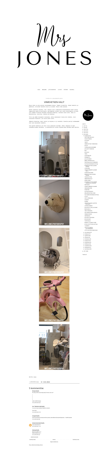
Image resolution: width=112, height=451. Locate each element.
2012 (85, 134)
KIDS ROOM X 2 (88, 209)
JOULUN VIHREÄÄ (88, 159)
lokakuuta (87, 234)
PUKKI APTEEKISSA (88, 139)
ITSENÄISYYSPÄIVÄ (88, 214)
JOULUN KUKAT (88, 219)
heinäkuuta (87, 239)
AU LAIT (86, 196)
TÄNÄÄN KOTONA (88, 177)
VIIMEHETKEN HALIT (88, 178)
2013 (85, 132)
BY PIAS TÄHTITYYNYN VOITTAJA (91, 224)
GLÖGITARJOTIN (88, 155)
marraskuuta (87, 232)
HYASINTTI (87, 199)
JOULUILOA (87, 152)
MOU (86, 150)
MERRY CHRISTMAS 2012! (89, 160)
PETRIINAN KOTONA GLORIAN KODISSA (91, 166)
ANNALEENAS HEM (88, 188)
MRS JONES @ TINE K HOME (90, 193)
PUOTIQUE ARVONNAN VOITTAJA (91, 164)
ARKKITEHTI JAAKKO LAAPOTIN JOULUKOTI (91, 204)
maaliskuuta (87, 245)
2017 (85, 126)
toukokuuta (87, 242)
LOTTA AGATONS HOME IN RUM (91, 230)
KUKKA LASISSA (88, 180)
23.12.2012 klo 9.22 (36, 434)
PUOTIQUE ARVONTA (89, 191)
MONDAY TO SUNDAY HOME (90, 222)
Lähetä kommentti (34, 437)
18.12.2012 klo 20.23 (36, 402)
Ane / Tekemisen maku (36, 406)
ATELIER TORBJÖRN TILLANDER (91, 186)
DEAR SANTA (87, 184)
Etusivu (54, 439)
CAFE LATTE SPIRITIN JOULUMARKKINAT (89, 228)
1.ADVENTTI (87, 225)
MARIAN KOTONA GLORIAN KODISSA (90, 175)
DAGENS (86, 201)
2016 (85, 127)
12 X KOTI (60, 89)
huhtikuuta (87, 244)
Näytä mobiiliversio (54, 441)
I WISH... (86, 153)
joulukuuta (87, 135)
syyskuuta (87, 235)
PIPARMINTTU (87, 157)
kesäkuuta (87, 240)
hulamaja (34, 430)
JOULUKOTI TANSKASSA (89, 149)
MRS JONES (44, 89)
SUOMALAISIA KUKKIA (89, 172)
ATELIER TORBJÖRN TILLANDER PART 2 (91, 170)
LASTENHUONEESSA (88, 205)
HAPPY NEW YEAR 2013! (89, 137)
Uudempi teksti (32, 439)
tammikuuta (87, 249)
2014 (85, 131)
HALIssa (55, 112)
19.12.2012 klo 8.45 (36, 419)
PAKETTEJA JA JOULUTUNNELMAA (91, 162)
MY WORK (66, 89)
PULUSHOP (87, 140)
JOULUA (86, 145)
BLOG (39, 89)
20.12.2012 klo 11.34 (36, 426)
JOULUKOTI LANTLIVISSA (89, 217)
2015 (85, 129)
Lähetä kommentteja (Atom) (37, 445)
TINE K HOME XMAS (88, 210)
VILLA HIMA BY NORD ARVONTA (91, 212)
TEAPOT (86, 142)
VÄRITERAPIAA (87, 215)
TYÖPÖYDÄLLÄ (88, 220)
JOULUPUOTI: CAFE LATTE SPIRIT (91, 207)
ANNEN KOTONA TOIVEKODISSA (91, 144)
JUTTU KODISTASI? (52, 89)
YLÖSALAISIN (87, 168)
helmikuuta (87, 247)
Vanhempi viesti (76, 439)
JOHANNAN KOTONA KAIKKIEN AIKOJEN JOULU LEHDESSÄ (91, 182)
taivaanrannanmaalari (36, 423)
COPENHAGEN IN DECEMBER (90, 147)
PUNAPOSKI (87, 189)
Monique (34, 391)
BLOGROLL (72, 89)
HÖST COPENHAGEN (89, 198)
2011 (85, 251)
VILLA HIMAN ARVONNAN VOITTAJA (92, 194)
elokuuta (86, 237)
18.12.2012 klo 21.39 (36, 412)
